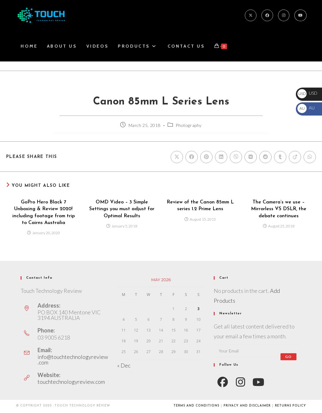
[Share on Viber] (236, 157)
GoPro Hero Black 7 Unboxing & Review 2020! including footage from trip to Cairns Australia (43, 212)
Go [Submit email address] (288, 356)
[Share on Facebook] (191, 157)
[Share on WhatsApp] (310, 157)
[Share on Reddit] (265, 157)
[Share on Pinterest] (206, 157)
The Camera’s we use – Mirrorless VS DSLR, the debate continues (278, 209)
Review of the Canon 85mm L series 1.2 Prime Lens (200, 205)
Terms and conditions (196, 405)
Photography (189, 125)
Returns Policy (290, 405)
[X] (250, 15)
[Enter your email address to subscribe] (257, 350)
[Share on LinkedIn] (221, 157)
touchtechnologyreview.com (71, 381)
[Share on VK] (250, 157)
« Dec (123, 365)
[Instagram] (283, 15)
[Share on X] (177, 157)
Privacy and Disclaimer (247, 405)
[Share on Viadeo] (295, 157)
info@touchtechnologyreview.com (73, 359)
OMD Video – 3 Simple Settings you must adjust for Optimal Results (121, 209)
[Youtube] (300, 15)
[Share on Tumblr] (280, 157)
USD (307, 93)
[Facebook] (267, 15)
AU (306, 107)
